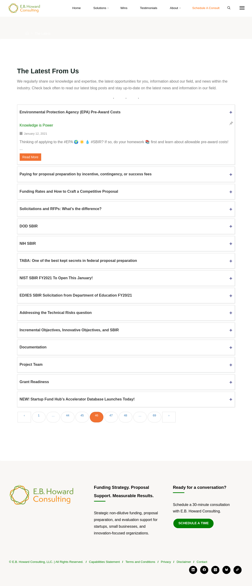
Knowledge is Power (36, 125)
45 (82, 415)
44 (67, 415)
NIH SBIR (28, 243)
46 (96, 415)
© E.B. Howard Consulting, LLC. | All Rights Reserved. (46, 562)
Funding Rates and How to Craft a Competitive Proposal (69, 191)
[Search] (228, 8)
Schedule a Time (193, 523)
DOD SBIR (29, 226)
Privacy (166, 562)
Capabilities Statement (104, 562)
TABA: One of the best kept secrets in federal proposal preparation (78, 261)
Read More (30, 157)
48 (125, 415)
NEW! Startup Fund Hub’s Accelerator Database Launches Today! (77, 399)
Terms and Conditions (140, 562)
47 (111, 415)
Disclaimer (184, 562)
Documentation (33, 347)
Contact (202, 562)
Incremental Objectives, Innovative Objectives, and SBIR (69, 330)
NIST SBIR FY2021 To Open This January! (56, 278)
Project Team (31, 364)
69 (154, 415)
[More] (242, 8)
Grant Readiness (34, 382)
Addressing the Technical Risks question (56, 313)
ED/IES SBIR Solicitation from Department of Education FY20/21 (76, 295)
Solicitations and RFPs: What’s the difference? (61, 209)
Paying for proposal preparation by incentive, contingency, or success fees (86, 174)
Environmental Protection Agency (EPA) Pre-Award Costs (70, 112)
